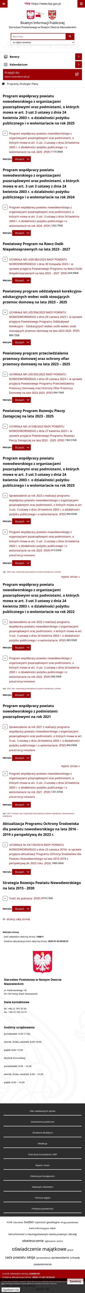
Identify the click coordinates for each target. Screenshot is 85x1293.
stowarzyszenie (68, 813)
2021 (9, 813)
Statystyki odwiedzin (42, 1186)
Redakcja (42, 1143)
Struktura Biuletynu (42, 1132)
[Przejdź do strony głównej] (42, 20)
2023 (9, 572)
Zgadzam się (11, 1289)
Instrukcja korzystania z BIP (42, 1154)
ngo (13, 572)
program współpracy (45, 572)
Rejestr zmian (42, 1165)
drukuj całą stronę (18, 919)
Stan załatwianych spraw (42, 1110)
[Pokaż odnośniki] (4, 4)
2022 (9, 688)
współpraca (7, 816)
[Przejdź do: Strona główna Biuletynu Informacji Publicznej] (3, 83)
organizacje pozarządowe (26, 572)
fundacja (15, 813)
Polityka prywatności (42, 1208)
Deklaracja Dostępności (42, 1176)
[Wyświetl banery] (78, 56)
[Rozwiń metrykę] (21, 159)
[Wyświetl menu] (81, 4)
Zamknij (75, 1281)
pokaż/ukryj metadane (22, 555)
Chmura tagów (42, 1197)
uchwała (57, 572)
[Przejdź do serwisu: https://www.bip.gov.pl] (42, 3)
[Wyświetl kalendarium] (78, 64)
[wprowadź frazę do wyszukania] (38, 36)
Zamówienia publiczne (42, 1121)
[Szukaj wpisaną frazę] (70, 36)
